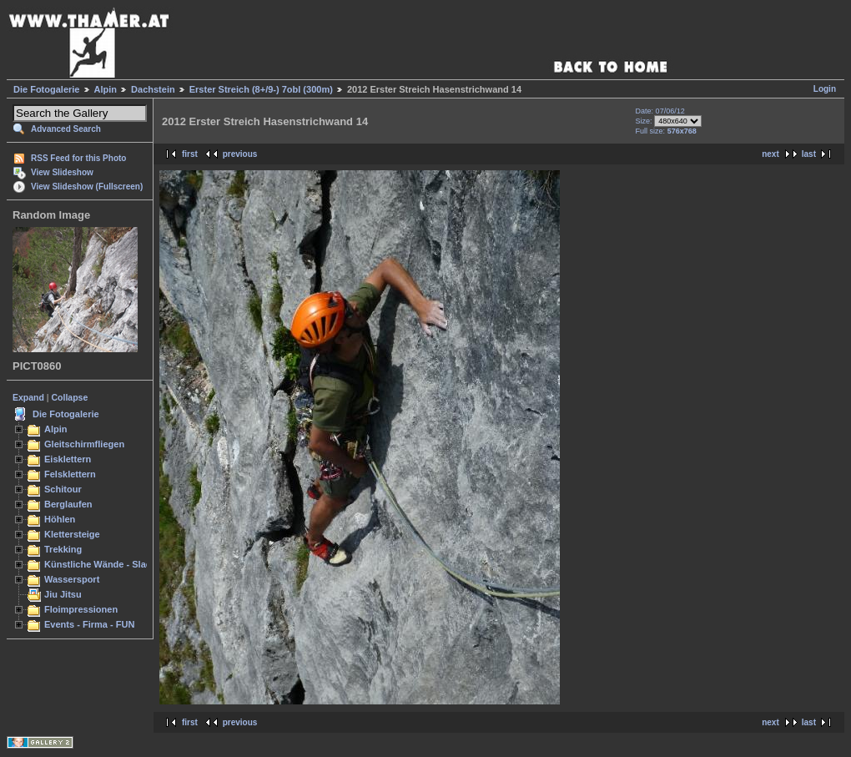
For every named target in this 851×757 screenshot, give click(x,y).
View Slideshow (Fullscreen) (87, 186)
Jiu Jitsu (63, 594)
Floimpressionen (81, 609)
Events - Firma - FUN (89, 624)
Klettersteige (72, 534)
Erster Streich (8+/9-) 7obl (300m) (261, 89)
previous (240, 154)
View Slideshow (62, 172)
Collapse (70, 397)
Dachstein (153, 89)
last (809, 154)
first (190, 154)
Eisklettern (67, 459)
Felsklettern (70, 474)
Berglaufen (68, 504)
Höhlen (59, 519)
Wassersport (71, 579)
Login (824, 88)
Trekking (63, 549)
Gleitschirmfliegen (84, 444)
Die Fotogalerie (46, 89)
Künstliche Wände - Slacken (105, 564)
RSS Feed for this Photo (78, 158)
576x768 (682, 131)
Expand (28, 397)
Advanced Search (66, 129)
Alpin (106, 89)
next (770, 154)
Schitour (63, 489)
